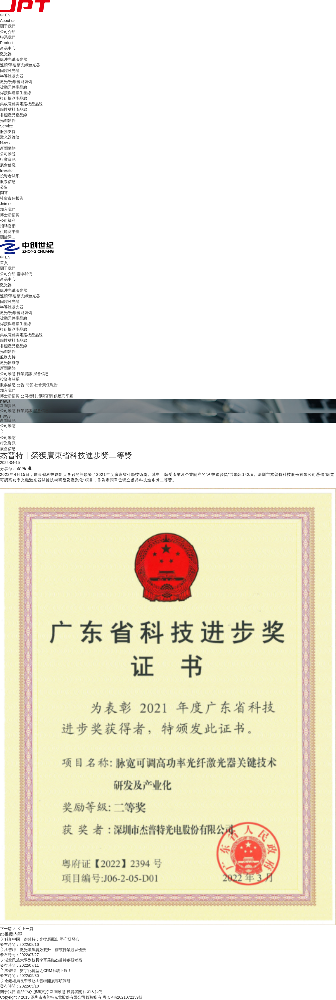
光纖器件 (8, 120)
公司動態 (8, 154)
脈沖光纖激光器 (13, 59)
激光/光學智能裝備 (16, 81)
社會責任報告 (11, 198)
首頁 (4, 262)
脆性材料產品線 (13, 109)
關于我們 (8, 268)
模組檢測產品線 (13, 98)
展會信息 (8, 165)
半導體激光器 (11, 76)
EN (7, 15)
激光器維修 (9, 137)
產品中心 (8, 279)
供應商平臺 (9, 231)
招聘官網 (8, 226)
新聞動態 (8, 368)
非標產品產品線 (13, 115)
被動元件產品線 (13, 87)
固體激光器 (9, 70)
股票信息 (8, 181)
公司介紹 (8, 31)
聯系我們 (8, 37)
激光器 (6, 54)
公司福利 (8, 220)
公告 (4, 187)
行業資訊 (8, 159)
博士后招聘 (9, 215)
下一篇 (8, 928)
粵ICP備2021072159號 (122, 997)
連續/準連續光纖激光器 (20, 65)
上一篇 (25, 928)
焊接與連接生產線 (15, 93)
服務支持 (8, 357)
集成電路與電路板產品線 (21, 104)
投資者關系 (9, 379)
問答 (4, 192)
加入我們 (8, 390)
